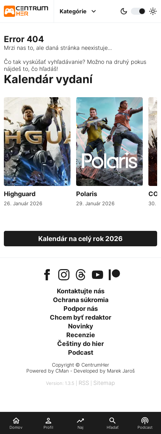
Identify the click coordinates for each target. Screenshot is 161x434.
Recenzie (80, 335)
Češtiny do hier (80, 343)
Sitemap (104, 382)
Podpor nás (80, 308)
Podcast (80, 352)
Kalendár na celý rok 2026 (80, 238)
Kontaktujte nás (81, 291)
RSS (84, 382)
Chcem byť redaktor (80, 317)
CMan (62, 371)
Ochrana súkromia (80, 299)
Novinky (80, 326)
